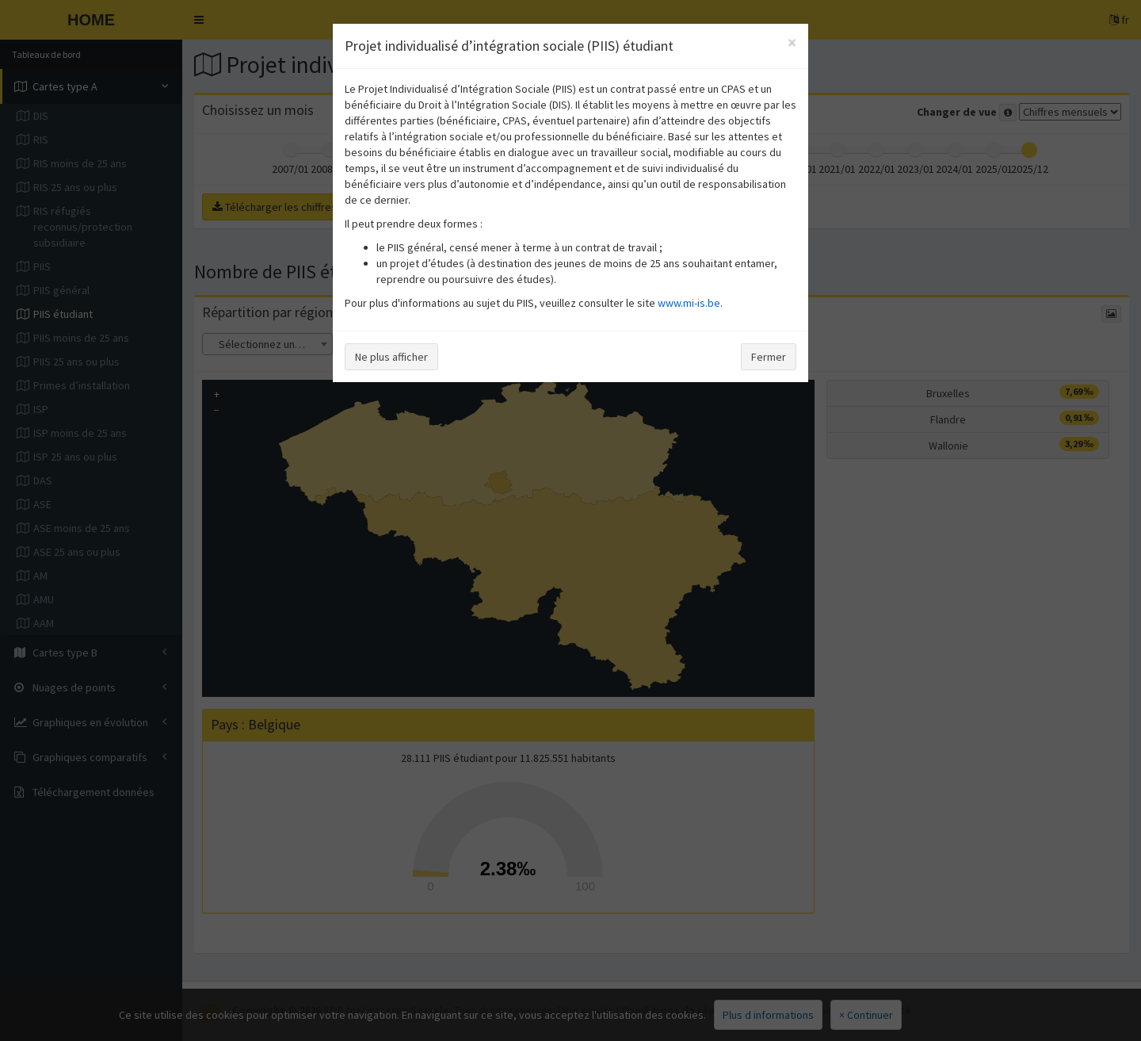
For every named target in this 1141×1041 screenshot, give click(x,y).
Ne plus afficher (391, 357)
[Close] (792, 42)
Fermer (768, 357)
